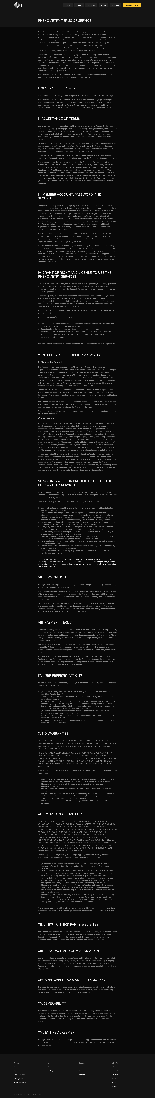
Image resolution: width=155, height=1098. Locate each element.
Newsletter (82, 1075)
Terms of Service (20, 1075)
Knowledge (50, 1071)
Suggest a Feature (20, 1082)
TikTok (114, 1079)
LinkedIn (114, 1067)
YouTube (114, 1082)
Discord (114, 1086)
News (81, 1071)
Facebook (115, 1071)
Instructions (50, 1067)
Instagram (115, 1075)
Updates (17, 1071)
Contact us (82, 1067)
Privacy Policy (18, 1079)
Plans (16, 1067)
